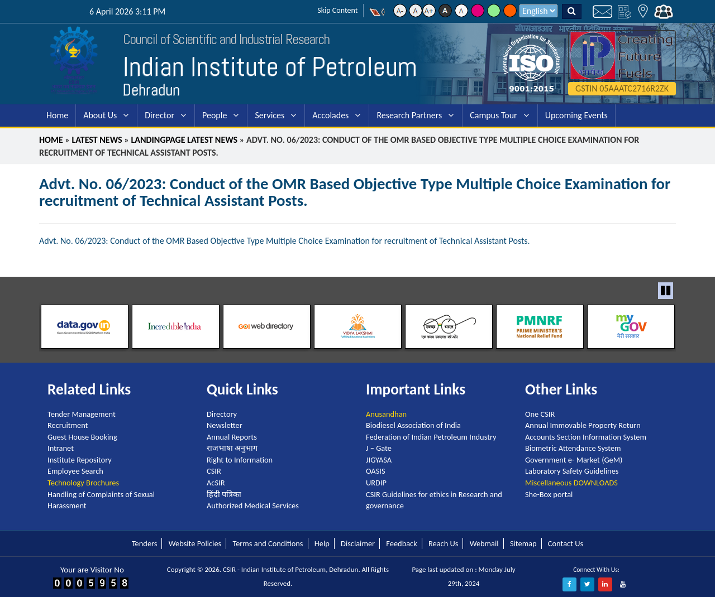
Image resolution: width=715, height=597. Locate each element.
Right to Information (240, 460)
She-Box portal (549, 494)
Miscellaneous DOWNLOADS (571, 483)
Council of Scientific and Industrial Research (226, 39)
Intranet (60, 448)
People (214, 115)
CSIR (214, 471)
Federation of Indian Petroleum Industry (431, 437)
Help (322, 543)
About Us (100, 115)
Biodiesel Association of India (413, 425)
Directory (222, 414)
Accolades (330, 115)
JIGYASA (379, 460)
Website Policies (195, 543)
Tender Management (81, 414)
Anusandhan (386, 414)
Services (269, 115)
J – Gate (379, 448)
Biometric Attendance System (573, 448)
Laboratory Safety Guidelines (571, 471)
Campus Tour (493, 115)
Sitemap (523, 543)
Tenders (145, 543)
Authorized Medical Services (253, 505)
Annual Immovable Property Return (583, 425)
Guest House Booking (82, 437)
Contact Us (565, 543)
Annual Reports (232, 437)
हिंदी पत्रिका (224, 494)
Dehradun (151, 90)
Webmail (484, 543)
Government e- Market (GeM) (573, 460)
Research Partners (409, 115)
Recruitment (67, 425)
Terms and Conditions (267, 543)
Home (57, 115)
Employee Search (75, 471)
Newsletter (224, 425)
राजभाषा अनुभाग (232, 448)
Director (159, 115)
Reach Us (443, 543)
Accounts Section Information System (585, 437)
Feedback (401, 543)
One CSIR (540, 414)
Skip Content (337, 10)
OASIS (375, 471)
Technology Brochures (83, 483)
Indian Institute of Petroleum (270, 67)
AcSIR (216, 483)
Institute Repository (79, 460)
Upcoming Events (576, 115)
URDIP (376, 483)
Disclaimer (358, 543)
